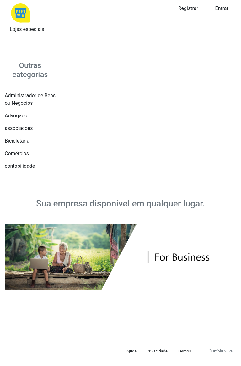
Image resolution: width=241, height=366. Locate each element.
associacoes (19, 128)
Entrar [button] (221, 8)
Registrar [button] (188, 8)
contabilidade (20, 166)
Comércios (17, 153)
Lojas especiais (27, 29)
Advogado (16, 116)
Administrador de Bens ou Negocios (30, 99)
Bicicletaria (17, 141)
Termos (184, 351)
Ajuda (131, 351)
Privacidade (157, 351)
